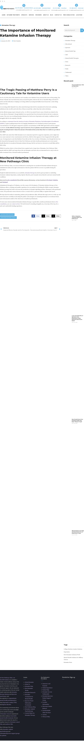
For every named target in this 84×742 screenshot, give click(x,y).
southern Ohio (9, 724)
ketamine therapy (30, 173)
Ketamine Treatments (13, 14)
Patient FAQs (45, 690)
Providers (38, 14)
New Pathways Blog (30, 707)
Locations (79, 14)
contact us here (16, 204)
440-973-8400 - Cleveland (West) (24, 8)
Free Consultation (68, 14)
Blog (51, 14)
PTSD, (15, 702)
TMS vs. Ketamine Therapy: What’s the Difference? (77, 217)
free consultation (12, 180)
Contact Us (58, 14)
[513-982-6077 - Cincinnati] (76, 5)
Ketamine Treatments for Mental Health (29, 696)
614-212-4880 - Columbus (59, 8)
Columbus (55, 180)
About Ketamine (29, 682)
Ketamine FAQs (29, 686)
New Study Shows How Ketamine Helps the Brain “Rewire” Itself (77, 420)
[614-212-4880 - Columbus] (59, 5)
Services (31, 14)
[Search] (82, 30)
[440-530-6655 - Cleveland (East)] (41, 5)
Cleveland (49, 180)
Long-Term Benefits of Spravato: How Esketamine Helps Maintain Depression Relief (77, 318)
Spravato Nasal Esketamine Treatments (29, 703)
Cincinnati (5, 182)
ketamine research (6, 714)
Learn (3, 14)
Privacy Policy (46, 716)
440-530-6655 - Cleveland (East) (41, 8)
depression (6, 702)
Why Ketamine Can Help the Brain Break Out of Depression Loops (78, 532)
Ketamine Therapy (8, 25)
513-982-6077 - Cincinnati (76, 8)
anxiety (11, 702)
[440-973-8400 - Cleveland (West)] (23, 5)
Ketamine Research (30, 692)
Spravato (24, 14)
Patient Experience (47, 688)
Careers (44, 714)
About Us (46, 14)
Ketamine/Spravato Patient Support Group (47, 698)
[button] (36, 216)
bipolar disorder (6, 704)
